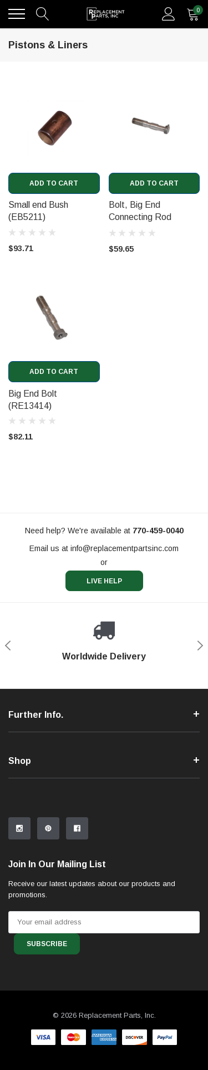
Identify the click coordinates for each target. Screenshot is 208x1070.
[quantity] (193, 14)
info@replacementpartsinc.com (124, 548)
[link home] (106, 14)
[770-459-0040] (158, 530)
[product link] (54, 127)
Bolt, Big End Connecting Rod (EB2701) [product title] (140, 217)
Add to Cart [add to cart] (53, 183)
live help (104, 581)
